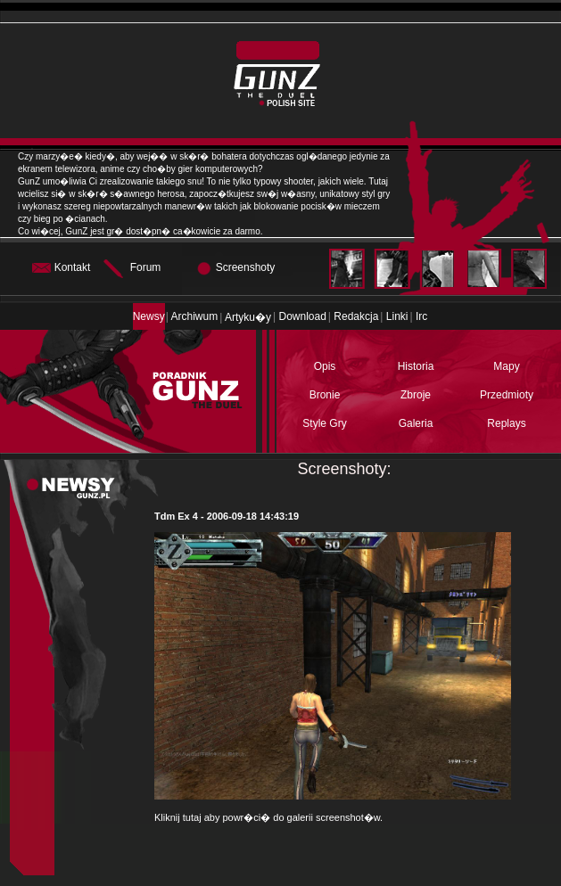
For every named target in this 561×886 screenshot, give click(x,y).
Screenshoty (246, 267)
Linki (397, 316)
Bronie (325, 395)
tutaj (192, 817)
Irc (421, 316)
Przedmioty (506, 395)
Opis (325, 366)
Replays (506, 423)
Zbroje (415, 395)
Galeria (416, 423)
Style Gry (324, 423)
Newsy (149, 316)
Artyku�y (248, 317)
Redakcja (356, 316)
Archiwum (195, 316)
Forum (145, 267)
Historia (416, 366)
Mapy (506, 366)
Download (302, 316)
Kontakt (72, 267)
